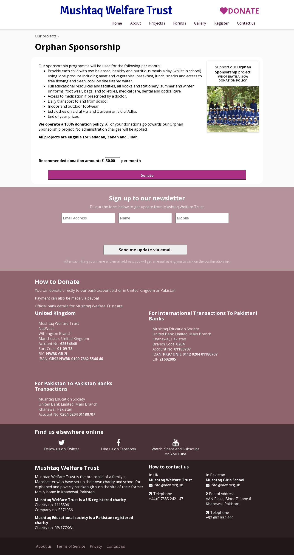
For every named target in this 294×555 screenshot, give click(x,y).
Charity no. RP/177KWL (54, 527)
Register (221, 23)
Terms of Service (70, 546)
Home (117, 23)
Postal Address (222, 493)
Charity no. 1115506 (52, 504)
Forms (178, 23)
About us (44, 546)
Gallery (200, 23)
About (135, 23)
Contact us (246, 23)
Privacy (96, 546)
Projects (156, 23)
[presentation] (138, 234)
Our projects (46, 36)
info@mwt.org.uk (168, 485)
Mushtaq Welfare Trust (116, 11)
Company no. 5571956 (54, 509)
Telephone (162, 493)
